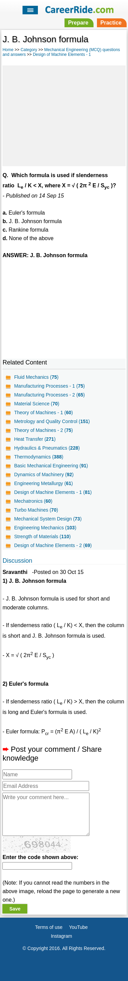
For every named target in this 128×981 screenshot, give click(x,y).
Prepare (78, 23)
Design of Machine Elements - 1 (62, 54)
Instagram (61, 936)
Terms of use (48, 927)
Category (28, 49)
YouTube (78, 927)
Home (7, 49)
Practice (111, 23)
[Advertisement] (63, 114)
